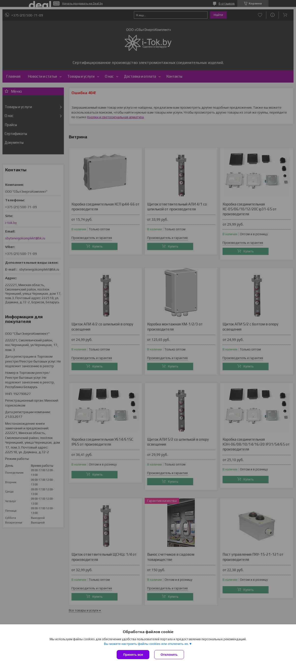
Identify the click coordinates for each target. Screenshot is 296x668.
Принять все (133, 654)
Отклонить (169, 654)
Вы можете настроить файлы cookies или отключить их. (146, 644)
